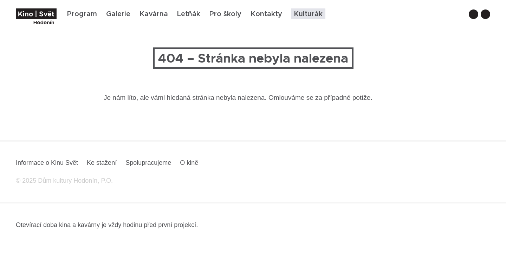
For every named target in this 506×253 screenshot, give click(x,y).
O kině (189, 162)
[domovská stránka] (36, 16)
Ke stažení (102, 162)
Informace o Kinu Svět (47, 162)
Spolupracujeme (148, 162)
